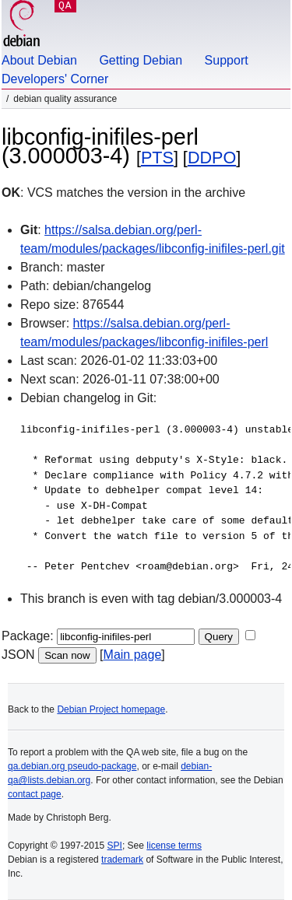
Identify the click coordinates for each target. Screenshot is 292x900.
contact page (35, 794)
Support (226, 60)
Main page (133, 654)
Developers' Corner (55, 79)
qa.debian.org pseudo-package (72, 766)
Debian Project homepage (111, 709)
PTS (157, 157)
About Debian (39, 60)
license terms (174, 845)
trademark (122, 859)
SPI (114, 845)
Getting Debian (140, 60)
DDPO (212, 157)
